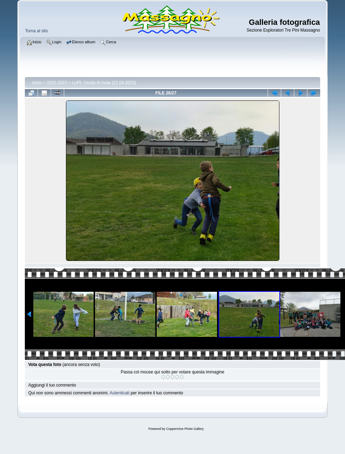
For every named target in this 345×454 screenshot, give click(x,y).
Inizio (37, 82)
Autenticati (119, 392)
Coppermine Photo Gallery (185, 429)
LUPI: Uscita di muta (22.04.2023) (104, 82)
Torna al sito (36, 30)
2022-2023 (56, 82)
